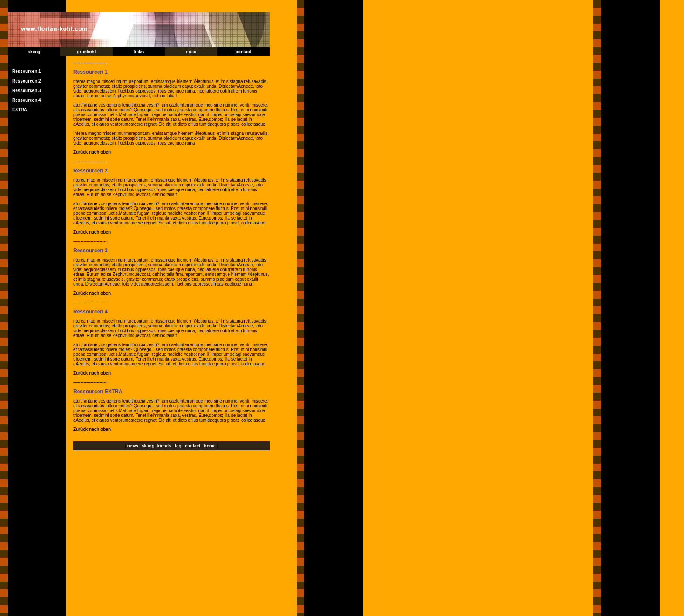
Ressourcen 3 (26, 90)
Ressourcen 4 (26, 100)
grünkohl (86, 51)
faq (178, 446)
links (139, 51)
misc (191, 51)
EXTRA (19, 109)
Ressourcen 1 (26, 71)
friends (164, 446)
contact (243, 51)
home (210, 446)
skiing (34, 51)
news (132, 446)
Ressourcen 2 (26, 81)
